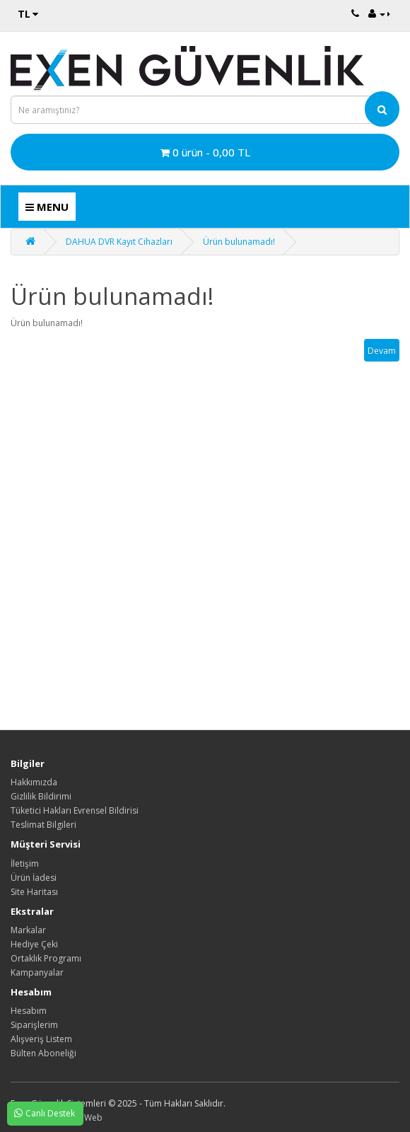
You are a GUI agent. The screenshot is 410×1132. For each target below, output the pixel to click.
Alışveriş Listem (41, 1039)
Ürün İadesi (34, 878)
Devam (382, 351)
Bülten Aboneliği (43, 1053)
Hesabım (29, 1011)
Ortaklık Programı (46, 958)
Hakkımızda (34, 782)
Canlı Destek (41, 1112)
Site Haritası (34, 892)
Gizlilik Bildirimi (41, 796)
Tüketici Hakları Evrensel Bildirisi (75, 810)
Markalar (28, 930)
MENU (47, 207)
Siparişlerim (34, 1025)
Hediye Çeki (34, 944)
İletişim (25, 863)
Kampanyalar (37, 972)
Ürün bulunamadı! (239, 242)
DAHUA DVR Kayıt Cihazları (119, 242)
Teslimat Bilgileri (43, 825)
